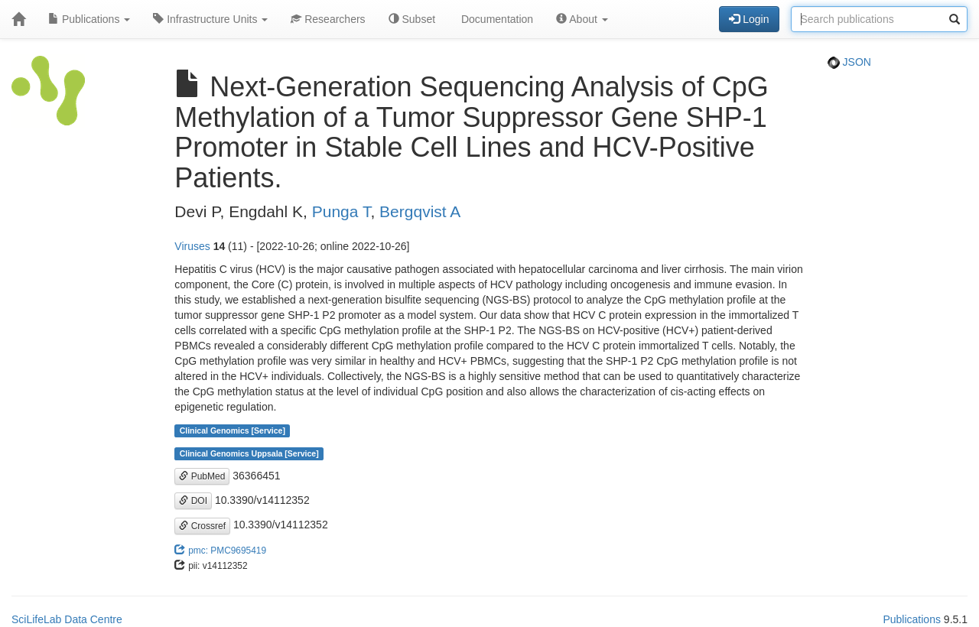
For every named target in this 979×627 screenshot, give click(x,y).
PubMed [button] (202, 476)
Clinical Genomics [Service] (232, 430)
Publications (89, 19)
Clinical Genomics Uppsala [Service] (249, 453)
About (582, 19)
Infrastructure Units (210, 19)
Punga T (341, 211)
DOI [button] (193, 500)
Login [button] (749, 19)
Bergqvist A (419, 211)
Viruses (192, 246)
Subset (412, 19)
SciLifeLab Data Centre (66, 619)
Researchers (328, 19)
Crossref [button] (202, 526)
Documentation (495, 19)
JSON (849, 62)
